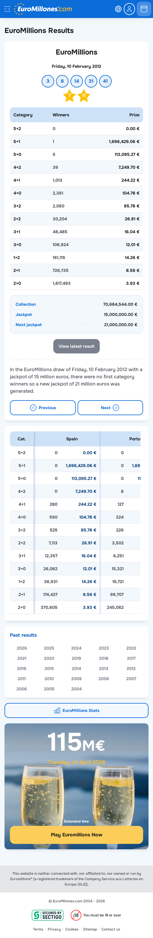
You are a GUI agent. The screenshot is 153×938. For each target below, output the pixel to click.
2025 (49, 657)
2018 (103, 667)
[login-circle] (129, 9)
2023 (104, 657)
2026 (22, 657)
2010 (49, 687)
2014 (76, 677)
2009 (76, 687)
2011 (22, 687)
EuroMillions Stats (81, 719)
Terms (38, 929)
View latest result (76, 346)
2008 (104, 687)
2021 (21, 667)
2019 (76, 667)
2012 (131, 677)
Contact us (111, 929)
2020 (49, 667)
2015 (49, 677)
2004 (76, 698)
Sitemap (90, 929)
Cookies (71, 929)
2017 (131, 667)
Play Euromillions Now (76, 844)
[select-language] (118, 9)
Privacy (54, 929)
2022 (131, 657)
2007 (131, 687)
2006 (21, 698)
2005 (49, 698)
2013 (103, 677)
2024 (76, 657)
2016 (21, 677)
